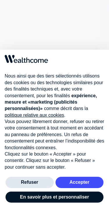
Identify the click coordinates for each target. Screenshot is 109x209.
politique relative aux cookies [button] (34, 115)
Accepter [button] (79, 182)
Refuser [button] (29, 182)
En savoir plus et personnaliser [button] (54, 196)
